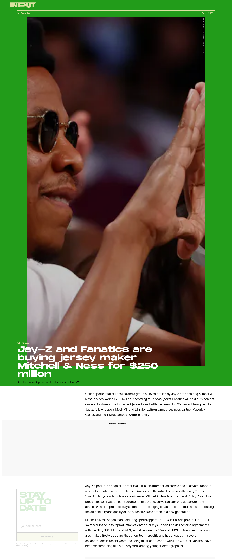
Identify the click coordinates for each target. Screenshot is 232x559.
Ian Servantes (23, 13)
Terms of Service (65, 546)
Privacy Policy (22, 548)
